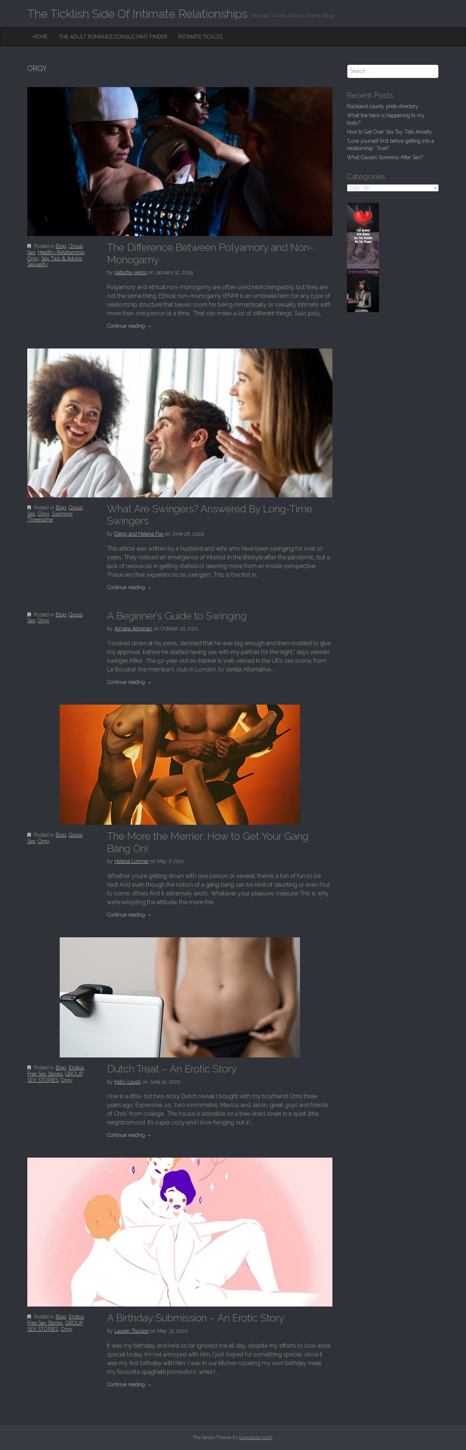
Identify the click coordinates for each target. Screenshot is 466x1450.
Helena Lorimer (131, 861)
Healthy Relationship (61, 252)
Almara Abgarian (133, 628)
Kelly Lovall (127, 1082)
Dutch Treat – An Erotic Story (172, 1069)
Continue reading (129, 326)
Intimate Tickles (200, 37)
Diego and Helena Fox (138, 534)
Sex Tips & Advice (61, 258)
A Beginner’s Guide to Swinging (176, 616)
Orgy (33, 258)
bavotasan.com (255, 1437)
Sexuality (37, 264)
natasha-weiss (130, 272)
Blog (61, 246)
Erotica (76, 1068)
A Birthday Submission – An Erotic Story (195, 1318)
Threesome (40, 520)
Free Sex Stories (45, 1074)
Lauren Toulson (131, 1331)
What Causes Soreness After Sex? (385, 157)
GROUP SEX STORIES (55, 1077)
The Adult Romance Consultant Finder (113, 37)
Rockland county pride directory (382, 106)
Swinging (62, 514)
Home (40, 37)
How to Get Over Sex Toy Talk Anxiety (389, 132)
